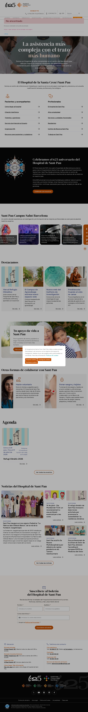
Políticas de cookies (52, 355)
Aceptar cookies (31, 359)
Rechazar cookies (31, 362)
